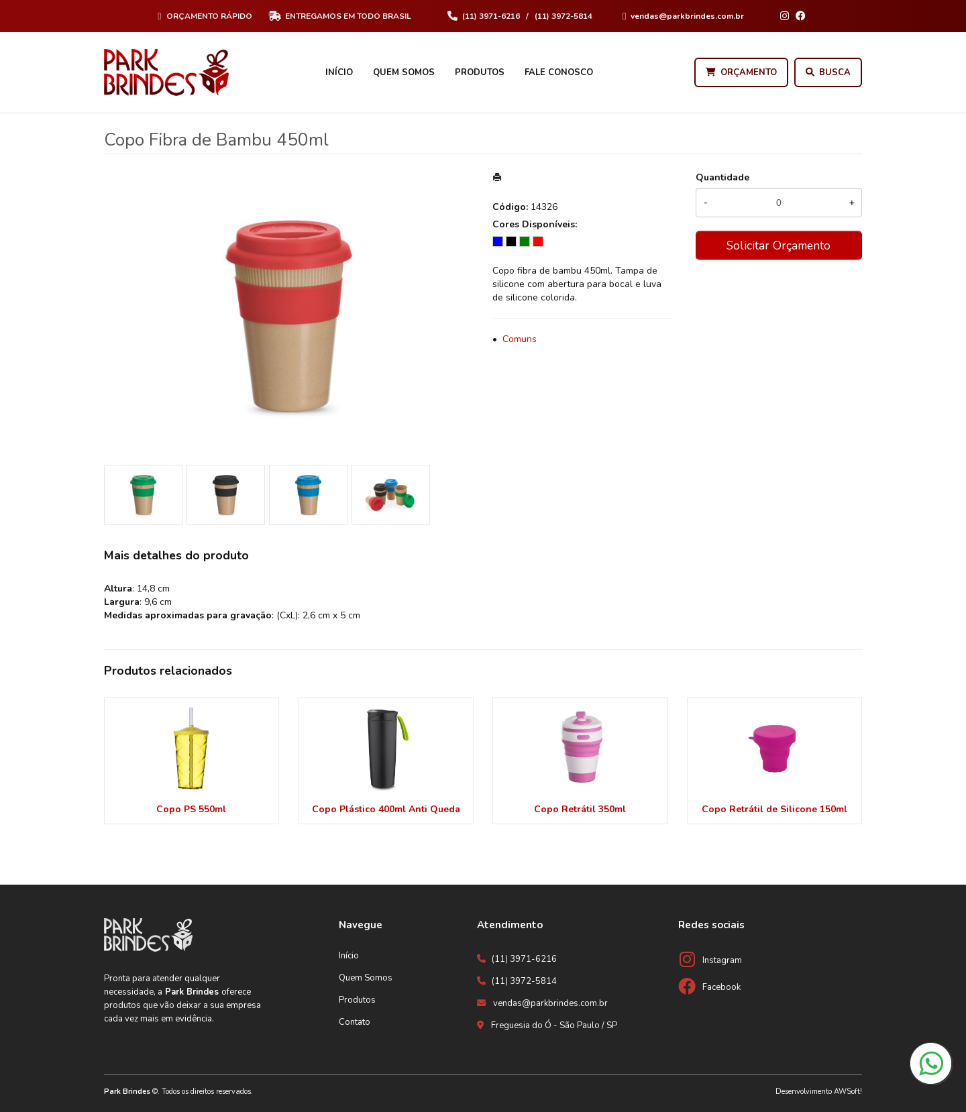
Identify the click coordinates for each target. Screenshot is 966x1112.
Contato (354, 1022)
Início (339, 72)
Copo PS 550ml (191, 809)
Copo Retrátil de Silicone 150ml (774, 809)
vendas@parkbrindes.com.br (550, 1003)
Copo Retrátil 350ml (580, 809)
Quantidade (722, 177)
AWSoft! (848, 1092)
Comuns (519, 339)
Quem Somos (404, 72)
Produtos (479, 72)
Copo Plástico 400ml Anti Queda (386, 809)
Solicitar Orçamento (778, 245)
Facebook (721, 987)
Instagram (722, 960)
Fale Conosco (559, 72)
